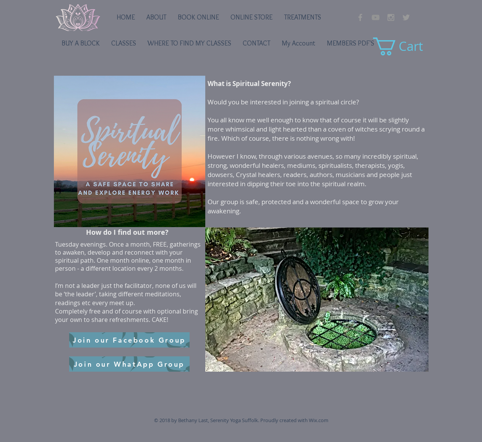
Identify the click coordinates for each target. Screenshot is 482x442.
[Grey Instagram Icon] (391, 17)
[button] (316, 299)
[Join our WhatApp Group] (129, 364)
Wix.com (318, 420)
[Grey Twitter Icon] (406, 17)
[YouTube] (375, 17)
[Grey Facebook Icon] (360, 17)
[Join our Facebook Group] (129, 340)
